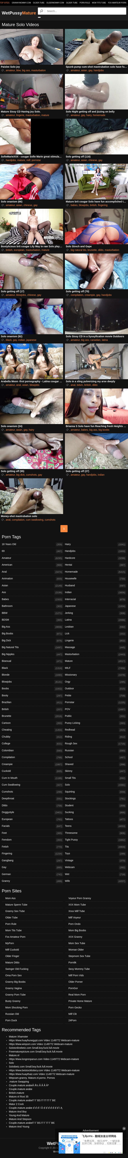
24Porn (72, 1020)
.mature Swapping (19, 1081)
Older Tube (72, 3)
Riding (95, 737)
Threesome (95, 833)
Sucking (95, 812)
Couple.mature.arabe (20, 1089)
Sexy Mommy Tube (79, 968)
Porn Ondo (74, 924)
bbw (18, 70)
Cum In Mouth (32, 778)
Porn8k (72, 962)
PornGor (73, 988)
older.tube (38, 3)
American (32, 565)
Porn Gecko (75, 1007)
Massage (95, 647)
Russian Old (12, 1013)
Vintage (95, 861)
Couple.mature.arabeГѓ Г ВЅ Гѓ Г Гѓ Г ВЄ (32, 1122)
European (32, 819)
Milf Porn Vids (76, 975)
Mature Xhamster (18, 1036)
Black (32, 668)
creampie (90, 295)
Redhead (95, 730)
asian (84, 70)
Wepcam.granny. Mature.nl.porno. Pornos (32, 1077)
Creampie (32, 764)
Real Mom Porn (77, 994)
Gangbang (32, 861)
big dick (20, 474)
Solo (95, 785)
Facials (32, 826)
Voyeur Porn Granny (79, 898)
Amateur (32, 558)
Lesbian (95, 627)
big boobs (103, 429)
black (9, 340)
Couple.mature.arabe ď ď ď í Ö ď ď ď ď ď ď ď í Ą (35, 1107)
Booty (32, 696)
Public (95, 716)
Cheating (32, 730)
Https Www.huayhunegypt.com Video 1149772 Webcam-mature (44, 1040)
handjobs (99, 70)
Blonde (32, 675)
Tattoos (95, 819)
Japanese (95, 606)
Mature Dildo (12, 962)
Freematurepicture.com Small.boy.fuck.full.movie (36, 1051)
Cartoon (32, 723)
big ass (26, 70)
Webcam (95, 867)
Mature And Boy (18, 1111)
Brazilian (32, 702)
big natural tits (78, 250)
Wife (95, 881)
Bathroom (32, 606)
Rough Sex (95, 744)
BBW (32, 613)
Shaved (95, 764)
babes (74, 205)
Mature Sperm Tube (16, 904)
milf (28, 160)
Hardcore (95, 558)
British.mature (16, 1092)
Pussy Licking (95, 723)
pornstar (36, 160)
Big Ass (32, 627)
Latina (95, 620)
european (19, 250)
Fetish (32, 847)
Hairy (95, 544)
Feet (32, 833)
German (32, 874)
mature (45, 115)
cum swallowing (34, 519)
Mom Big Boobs (77, 930)
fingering (103, 205)
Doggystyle (32, 812)
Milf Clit (72, 1013)
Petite (95, 696)
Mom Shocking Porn (16, 1007)
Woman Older (76, 949)
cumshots (31, 474)
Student (95, 806)
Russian (95, 751)
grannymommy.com (21, 3)
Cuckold (32, 771)
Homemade (95, 572)
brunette (92, 250)
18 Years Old (32, 544)
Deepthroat (32, 799)
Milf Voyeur (74, 917)
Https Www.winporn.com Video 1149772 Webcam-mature (40, 1044)
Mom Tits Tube (99, 3)
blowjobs (84, 205)
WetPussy (19, 13)
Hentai (95, 565)
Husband (95, 586)
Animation (32, 579)
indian (21, 340)
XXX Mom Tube (77, 904)
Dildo (32, 806)
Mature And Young (19, 1126)
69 (32, 551)
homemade (99, 115)
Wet (95, 874)
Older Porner (75, 981)
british (93, 205)
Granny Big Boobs (15, 981)
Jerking (95, 613)
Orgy (95, 682)
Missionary (95, 675)
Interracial (95, 599)
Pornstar (95, 702)
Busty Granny (12, 1001)
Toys (95, 854)
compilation (77, 295)
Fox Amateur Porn (117, 3)
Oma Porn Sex (13, 975)
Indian (95, 592)
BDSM (32, 620)
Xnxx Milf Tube (76, 911)
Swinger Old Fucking (16, 968)
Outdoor (95, 689)
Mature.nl (14, 1055)
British (32, 709)
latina (105, 340)
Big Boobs (32, 634)
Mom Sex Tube (76, 943)
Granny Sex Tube (15, 911)
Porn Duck (11, 1020)
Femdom (32, 840)
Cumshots (32, 792)
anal (18, 385)
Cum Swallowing (32, 785)
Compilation (32, 757)
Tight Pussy (95, 840)
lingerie (20, 115)
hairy (88, 115)
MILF (95, 668)
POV (95, 709)
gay (90, 70)
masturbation (38, 70)
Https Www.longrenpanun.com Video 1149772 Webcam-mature (44, 1059)
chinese (92, 160)
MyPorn (9, 943)
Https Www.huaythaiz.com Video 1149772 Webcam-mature (41, 1074)
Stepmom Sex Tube (79, 956)
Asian (32, 586)
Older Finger (12, 956)
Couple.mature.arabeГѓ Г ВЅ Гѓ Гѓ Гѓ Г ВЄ (32, 1100)
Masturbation (95, 654)
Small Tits (95, 778)
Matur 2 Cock (16, 1104)
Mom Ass (10, 898)
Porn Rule (85, 3)
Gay (32, 867)
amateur (10, 70)
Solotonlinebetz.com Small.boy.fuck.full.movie (34, 1047)
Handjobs (95, 551)
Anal (32, 572)
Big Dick (32, 641)
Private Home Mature (80, 1001)
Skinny (95, 771)
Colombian (32, 751)
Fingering (32, 854)
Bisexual (32, 661)
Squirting (95, 792)
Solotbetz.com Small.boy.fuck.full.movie (31, 1066)
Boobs (32, 689)
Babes (32, 599)
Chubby (32, 737)
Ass (32, 592)
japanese (31, 340)
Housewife (95, 579)
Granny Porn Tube (15, 994)
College (32, 744)
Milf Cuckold (12, 949)
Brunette (32, 716)
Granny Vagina (13, 988)
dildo (100, 250)
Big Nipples (32, 654)
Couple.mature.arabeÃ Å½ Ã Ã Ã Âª (29, 1085)
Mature (95, 661)
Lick (95, 634)
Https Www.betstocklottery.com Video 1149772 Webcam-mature (44, 1070)
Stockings (95, 799)
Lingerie (95, 641)
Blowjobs (32, 682)
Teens (95, 826)
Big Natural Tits (32, 647)
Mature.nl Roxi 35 (18, 1096)
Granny (32, 881)
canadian (95, 340)
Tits (95, 847)
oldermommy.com (55, 3)
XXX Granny (75, 936)
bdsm (80, 385)
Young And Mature (19, 1115)
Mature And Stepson (20, 1119)
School (95, 757)
